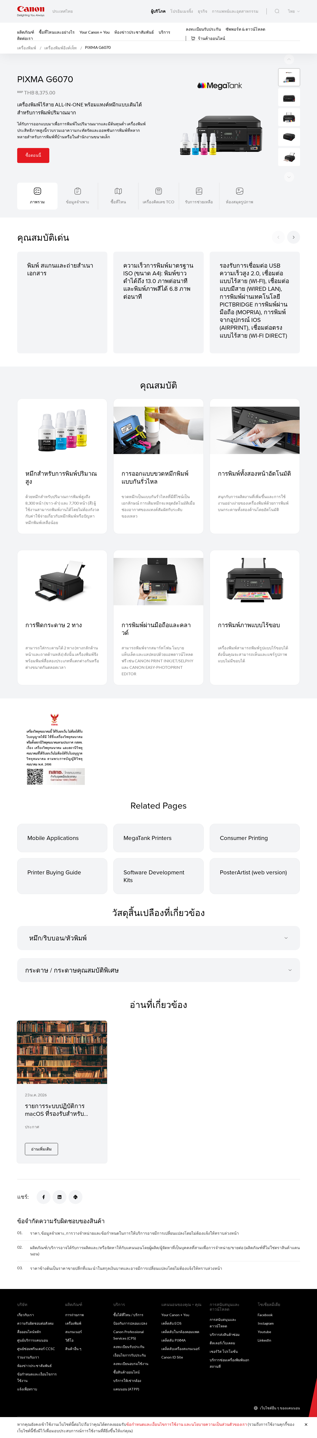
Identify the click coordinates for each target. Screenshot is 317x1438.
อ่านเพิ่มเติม (41, 1148)
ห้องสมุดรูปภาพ (239, 201)
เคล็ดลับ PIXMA (173, 1340)
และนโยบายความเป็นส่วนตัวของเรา (215, 1424)
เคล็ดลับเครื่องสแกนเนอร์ (180, 1349)
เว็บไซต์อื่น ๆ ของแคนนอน (280, 1408)
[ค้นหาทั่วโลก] (277, 11)
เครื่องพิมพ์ (73, 1323)
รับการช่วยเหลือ (199, 201)
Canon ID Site (172, 1357)
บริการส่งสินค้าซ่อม (225, 1334)
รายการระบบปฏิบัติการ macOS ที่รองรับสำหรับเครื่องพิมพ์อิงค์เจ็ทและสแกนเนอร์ (61, 1118)
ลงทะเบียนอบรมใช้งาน (130, 1364)
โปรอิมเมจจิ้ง (182, 11)
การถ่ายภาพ (74, 1315)
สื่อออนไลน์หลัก (29, 1332)
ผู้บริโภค (158, 11)
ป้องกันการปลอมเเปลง (130, 1323)
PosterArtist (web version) (253, 872)
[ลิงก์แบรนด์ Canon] (30, 11)
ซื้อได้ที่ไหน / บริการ (128, 1315)
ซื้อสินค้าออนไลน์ (126, 1372)
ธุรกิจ (203, 11)
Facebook (265, 1315)
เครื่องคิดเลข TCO (158, 201)
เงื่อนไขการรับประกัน (129, 1355)
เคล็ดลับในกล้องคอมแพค (180, 1332)
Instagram (266, 1323)
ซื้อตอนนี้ (33, 155)
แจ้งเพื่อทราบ (27, 1389)
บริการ (164, 32)
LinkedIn (264, 1340)
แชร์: (23, 1196)
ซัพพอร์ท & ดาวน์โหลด (245, 28)
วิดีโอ (69, 1340)
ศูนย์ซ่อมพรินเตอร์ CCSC (36, 1349)
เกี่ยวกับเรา (25, 1315)
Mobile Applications (53, 837)
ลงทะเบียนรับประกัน (203, 28)
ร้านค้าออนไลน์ (208, 38)
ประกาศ (32, 1126)
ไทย (291, 11)
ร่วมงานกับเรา (28, 1357)
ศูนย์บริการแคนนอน (32, 1340)
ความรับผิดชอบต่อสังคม (35, 1323)
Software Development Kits (154, 876)
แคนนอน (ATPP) (126, 1389)
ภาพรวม (37, 201)
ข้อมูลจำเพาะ (77, 201)
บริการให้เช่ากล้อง (127, 1380)
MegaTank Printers (148, 837)
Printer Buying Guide (54, 872)
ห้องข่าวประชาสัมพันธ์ (134, 32)
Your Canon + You (94, 32)
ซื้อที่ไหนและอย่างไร (57, 32)
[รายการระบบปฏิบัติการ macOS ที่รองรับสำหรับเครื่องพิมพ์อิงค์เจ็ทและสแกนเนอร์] (62, 1092)
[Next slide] (289, 59)
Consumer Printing (244, 837)
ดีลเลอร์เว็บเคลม (222, 1343)
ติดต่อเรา (25, 38)
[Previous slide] (289, 177)
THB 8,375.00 (39, 92)
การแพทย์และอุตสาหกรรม (235, 11)
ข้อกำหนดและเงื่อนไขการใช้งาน (154, 1424)
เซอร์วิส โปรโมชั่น (224, 1351)
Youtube (264, 1332)
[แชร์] (44, 1197)
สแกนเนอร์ (73, 1332)
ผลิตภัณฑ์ (25, 32)
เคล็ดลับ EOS (171, 1323)
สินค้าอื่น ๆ (73, 1349)
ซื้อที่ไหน (118, 201)
